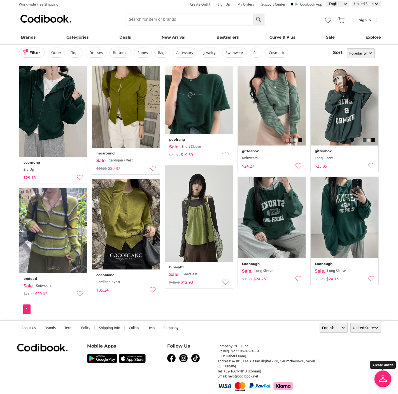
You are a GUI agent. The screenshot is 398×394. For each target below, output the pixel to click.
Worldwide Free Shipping (39, 4)
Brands (28, 37)
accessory (184, 52)
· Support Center (273, 4)
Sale (330, 37)
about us (29, 327)
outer (56, 52)
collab (134, 327)
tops (75, 52)
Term (68, 327)
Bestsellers (228, 37)
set (256, 52)
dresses (96, 52)
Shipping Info (109, 327)
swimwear (234, 52)
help (151, 327)
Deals (125, 37)
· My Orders (245, 4)
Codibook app (311, 4)
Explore (373, 37)
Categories (77, 37)
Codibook (45, 19)
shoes (143, 52)
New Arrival (173, 37)
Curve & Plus (282, 37)
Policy (85, 327)
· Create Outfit (199, 4)
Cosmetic (277, 52)
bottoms (120, 52)
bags (162, 52)
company (170, 327)
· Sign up (223, 4)
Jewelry (209, 52)
